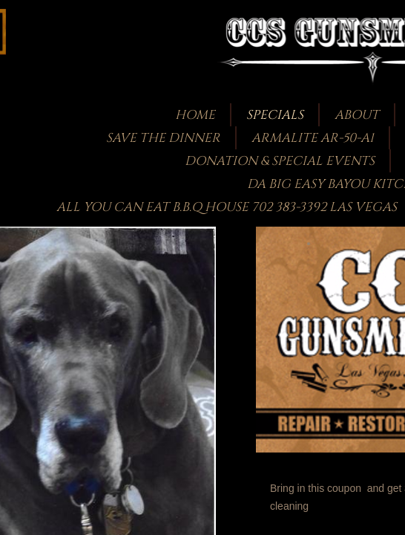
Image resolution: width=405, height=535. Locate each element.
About (357, 114)
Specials (274, 114)
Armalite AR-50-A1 (312, 137)
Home (195, 114)
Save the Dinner (163, 137)
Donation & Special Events (280, 160)
